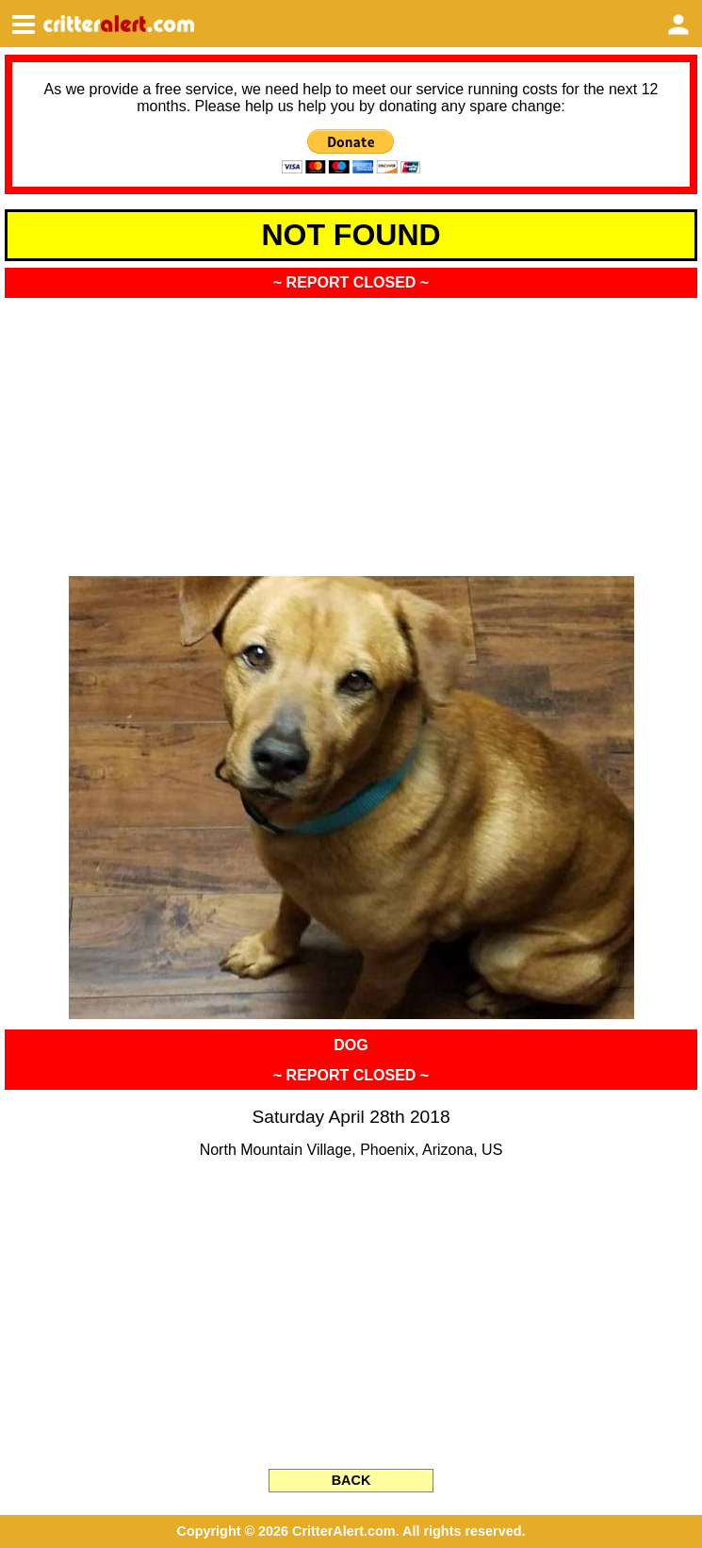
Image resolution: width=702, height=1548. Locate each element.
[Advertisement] (351, 431)
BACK (351, 1480)
